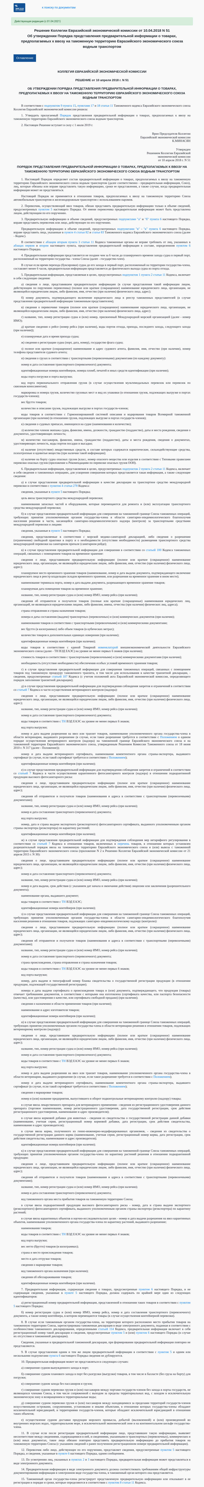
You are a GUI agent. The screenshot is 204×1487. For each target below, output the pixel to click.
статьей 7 (23, 689)
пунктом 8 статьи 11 (121, 1482)
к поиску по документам (59, 7)
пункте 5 (56, 491)
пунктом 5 (45, 209)
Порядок (65, 115)
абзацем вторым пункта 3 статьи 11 (70, 242)
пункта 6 (54, 1355)
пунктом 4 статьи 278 (64, 485)
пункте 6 (64, 1453)
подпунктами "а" (130, 219)
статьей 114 (106, 1329)
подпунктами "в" (128, 228)
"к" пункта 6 (152, 228)
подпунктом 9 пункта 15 (60, 105)
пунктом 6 (183, 245)
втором (43, 245)
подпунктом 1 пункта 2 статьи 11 (143, 274)
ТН (64, 721)
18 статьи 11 (105, 105)
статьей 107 (59, 676)
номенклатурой (108, 647)
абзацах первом (24, 245)
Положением (168, 737)
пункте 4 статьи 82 (76, 232)
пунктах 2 (77, 1459)
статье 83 (98, 232)
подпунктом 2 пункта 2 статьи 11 (143, 468)
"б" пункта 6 (153, 219)
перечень (123, 843)
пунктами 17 (85, 105)
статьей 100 (153, 550)
